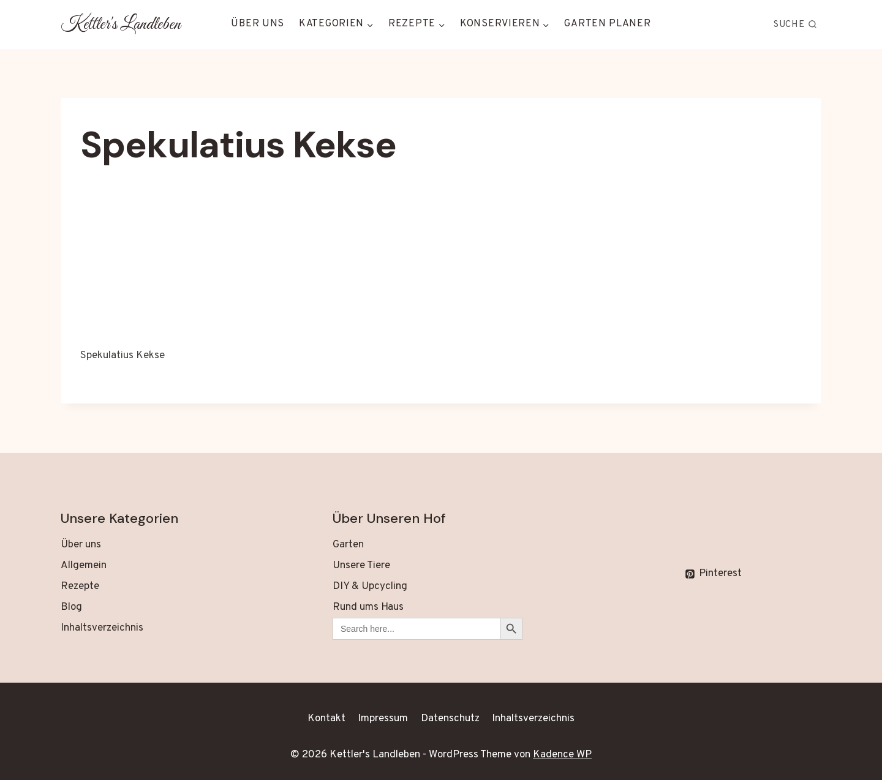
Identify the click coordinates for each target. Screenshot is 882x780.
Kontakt (326, 719)
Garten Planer (607, 24)
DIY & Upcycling (370, 586)
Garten (348, 545)
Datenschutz (450, 719)
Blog (71, 607)
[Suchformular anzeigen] (795, 24)
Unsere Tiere (361, 565)
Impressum (383, 719)
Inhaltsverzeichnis (102, 628)
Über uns (257, 24)
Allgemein (84, 565)
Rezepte (80, 586)
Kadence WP (562, 755)
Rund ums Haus (368, 607)
